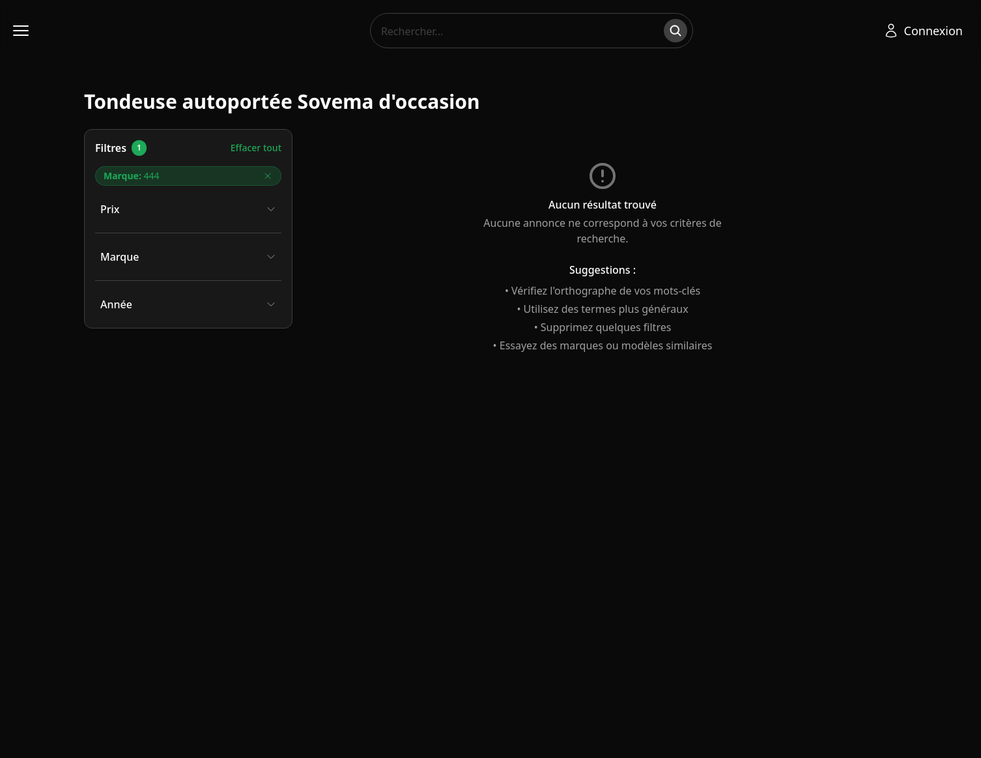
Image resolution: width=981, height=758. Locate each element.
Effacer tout (256, 147)
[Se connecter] (923, 30)
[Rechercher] (675, 30)
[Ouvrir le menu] (20, 30)
